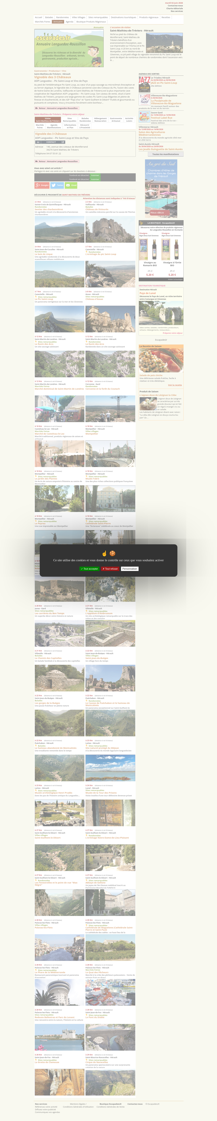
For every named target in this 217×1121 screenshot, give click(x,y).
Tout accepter (89, 569)
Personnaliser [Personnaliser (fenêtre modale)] (129, 569)
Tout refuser (110, 569)
